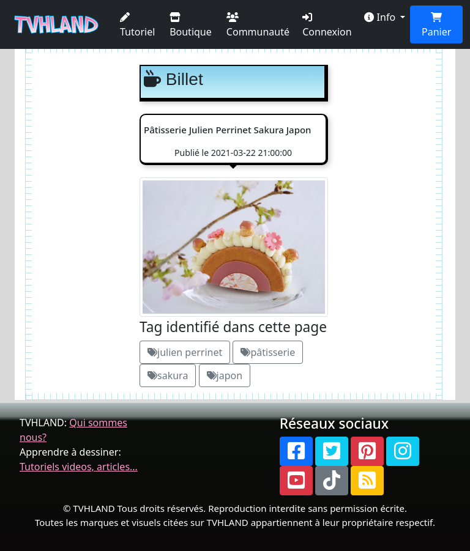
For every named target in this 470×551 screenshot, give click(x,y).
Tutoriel (137, 25)
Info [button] (381, 17)
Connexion (326, 25)
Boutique (191, 25)
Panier (436, 25)
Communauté (257, 25)
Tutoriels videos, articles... (79, 466)
